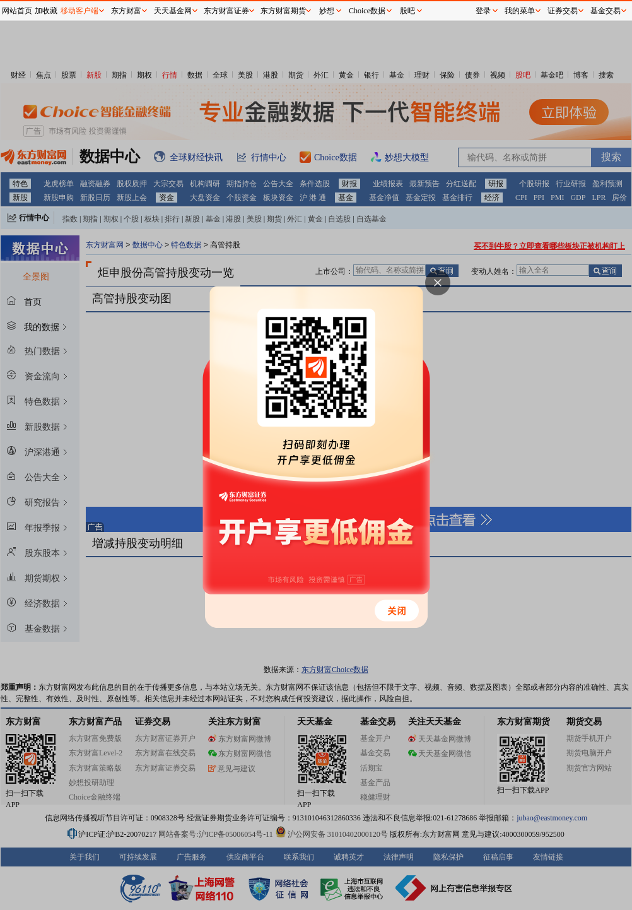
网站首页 (17, 10)
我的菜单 (520, 10)
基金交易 (605, 10)
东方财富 (126, 10)
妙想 (326, 10)
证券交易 (562, 10)
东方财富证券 (226, 10)
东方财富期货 (283, 10)
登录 (483, 10)
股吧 (407, 10)
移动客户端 (79, 10)
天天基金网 (173, 10)
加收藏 (46, 10)
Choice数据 (367, 10)
